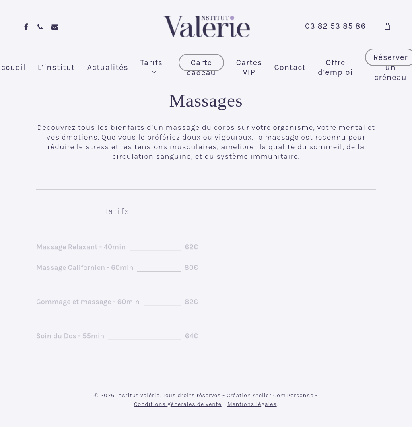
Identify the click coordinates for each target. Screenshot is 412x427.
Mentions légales (252, 404)
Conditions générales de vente (178, 404)
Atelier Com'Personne (283, 395)
